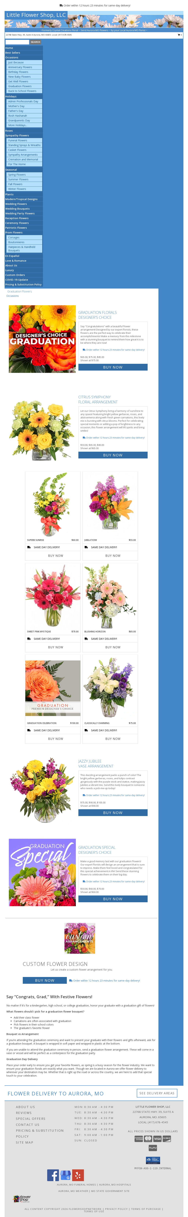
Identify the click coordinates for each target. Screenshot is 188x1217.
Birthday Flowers (18, 72)
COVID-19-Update (16, 279)
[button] (153, 1160)
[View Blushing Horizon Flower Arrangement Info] (110, 596)
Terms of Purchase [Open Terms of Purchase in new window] (146, 1209)
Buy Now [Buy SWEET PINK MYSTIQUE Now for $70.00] (55, 647)
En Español (12, 256)
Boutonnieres (16, 242)
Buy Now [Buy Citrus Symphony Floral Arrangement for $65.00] (113, 455)
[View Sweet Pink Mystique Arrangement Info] (52, 596)
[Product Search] (17, 42)
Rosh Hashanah (17, 115)
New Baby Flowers (19, 76)
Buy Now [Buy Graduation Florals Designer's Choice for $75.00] (113, 367)
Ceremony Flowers (17, 223)
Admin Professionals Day (23, 101)
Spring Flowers (17, 174)
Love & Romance (15, 260)
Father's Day (15, 111)
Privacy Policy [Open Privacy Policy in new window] (116, 1209)
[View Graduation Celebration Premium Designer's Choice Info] (52, 688)
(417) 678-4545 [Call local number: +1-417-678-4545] (65, 34)
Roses (9, 130)
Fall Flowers (15, 184)
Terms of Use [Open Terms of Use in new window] (94, 1211)
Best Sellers (12, 52)
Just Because (16, 62)
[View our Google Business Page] (65, 1180)
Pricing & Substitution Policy (23, 284)
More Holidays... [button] (17, 125)
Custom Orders (15, 275)
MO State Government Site (110, 1191)
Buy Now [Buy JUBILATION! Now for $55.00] (113, 556)
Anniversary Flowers (20, 67)
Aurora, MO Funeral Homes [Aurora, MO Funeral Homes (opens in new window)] (76, 1184)
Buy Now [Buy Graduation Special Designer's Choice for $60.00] (113, 898)
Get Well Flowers (18, 81)
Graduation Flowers (20, 86)
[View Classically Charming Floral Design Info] (110, 688)
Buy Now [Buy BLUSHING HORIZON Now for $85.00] (113, 647)
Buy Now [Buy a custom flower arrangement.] (45, 980)
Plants (9, 194)
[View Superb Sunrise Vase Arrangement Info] (52, 505)
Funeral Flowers (17, 140)
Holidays (10, 96)
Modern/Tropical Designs (21, 199)
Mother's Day (16, 106)
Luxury (9, 270)
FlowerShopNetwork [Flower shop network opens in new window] (85, 1209)
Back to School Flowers (22, 91)
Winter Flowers (17, 189)
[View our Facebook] (53, 1180)
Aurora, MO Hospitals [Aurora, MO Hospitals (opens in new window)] (115, 1184)
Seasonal (11, 169)
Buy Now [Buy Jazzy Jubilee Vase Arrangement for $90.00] (113, 812)
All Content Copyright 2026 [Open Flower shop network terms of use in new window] (46, 1209)
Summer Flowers (18, 179)
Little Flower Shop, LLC (36, 14)
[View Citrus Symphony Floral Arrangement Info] (43, 425)
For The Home (17, 164)
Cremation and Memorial (23, 159)
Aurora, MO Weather (73, 1191)
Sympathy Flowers (17, 135)
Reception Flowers (16, 218)
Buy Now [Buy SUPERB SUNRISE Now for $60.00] (55, 556)
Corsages (13, 237)
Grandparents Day (19, 120)
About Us (11, 265)
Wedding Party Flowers (20, 213)
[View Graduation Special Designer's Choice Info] (43, 872)
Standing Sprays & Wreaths (24, 145)
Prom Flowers (13, 232)
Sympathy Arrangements (23, 154)
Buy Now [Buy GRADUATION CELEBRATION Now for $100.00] (55, 739)
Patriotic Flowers (16, 227)
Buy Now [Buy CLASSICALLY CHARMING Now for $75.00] (113, 739)
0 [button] (180, 34)
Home (9, 48)
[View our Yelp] (78, 1180)
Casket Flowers (17, 150)
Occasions (11, 57)
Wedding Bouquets (17, 208)
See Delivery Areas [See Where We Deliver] (157, 1093)
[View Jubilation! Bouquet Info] (110, 505)
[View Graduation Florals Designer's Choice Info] (43, 339)
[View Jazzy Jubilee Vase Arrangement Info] (43, 786)
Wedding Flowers (16, 204)
